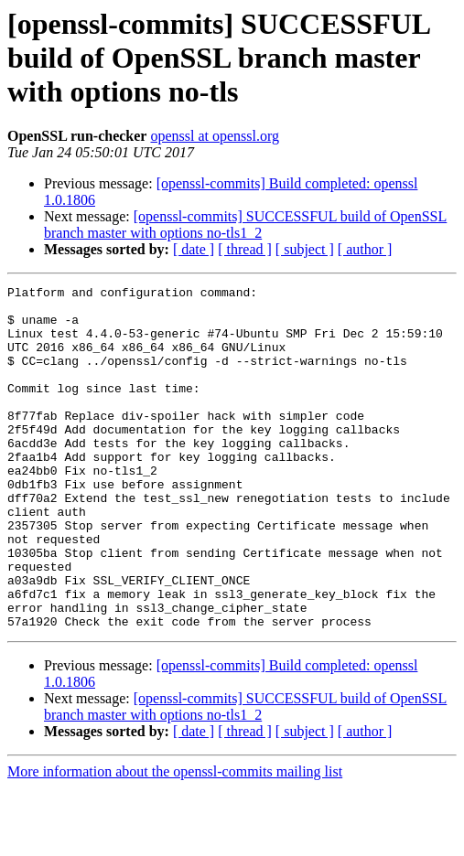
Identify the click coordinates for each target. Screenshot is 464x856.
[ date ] (193, 249)
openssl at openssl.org (214, 136)
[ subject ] (304, 249)
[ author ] (365, 249)
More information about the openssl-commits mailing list (174, 840)
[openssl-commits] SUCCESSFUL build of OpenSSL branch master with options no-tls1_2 (245, 225)
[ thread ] (245, 249)
